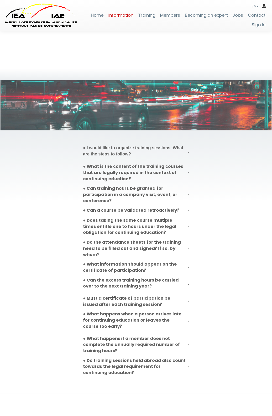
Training (146, 15)
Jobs (238, 15)
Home (97, 15)
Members (170, 15)
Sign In (259, 24)
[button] (255, 6)
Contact (257, 15)
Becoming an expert (206, 15)
